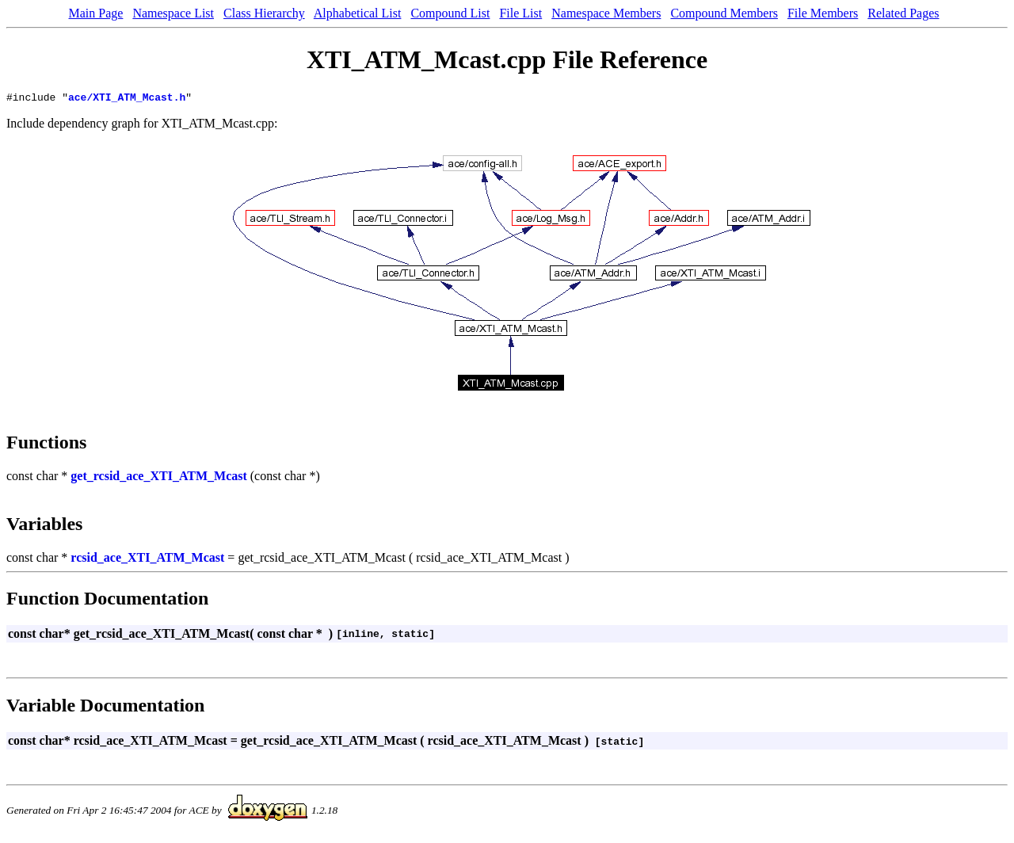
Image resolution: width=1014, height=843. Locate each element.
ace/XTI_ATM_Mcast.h (126, 99)
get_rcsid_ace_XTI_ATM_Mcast (158, 478)
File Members (822, 13)
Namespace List (173, 13)
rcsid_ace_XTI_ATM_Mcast (147, 559)
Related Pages (903, 13)
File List (520, 13)
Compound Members (724, 13)
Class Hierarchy (264, 13)
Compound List (450, 13)
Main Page (96, 13)
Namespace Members (606, 13)
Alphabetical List (358, 13)
